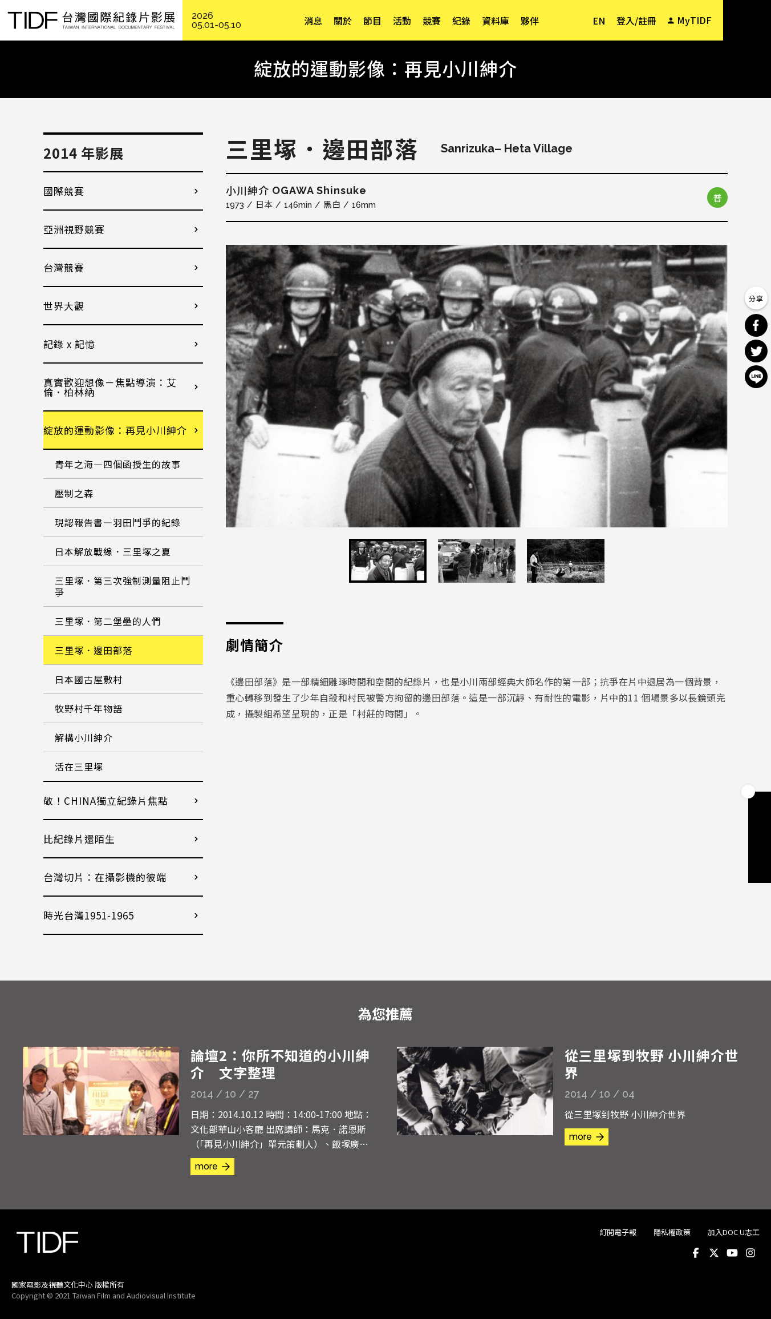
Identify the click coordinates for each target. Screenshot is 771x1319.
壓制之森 (74, 493)
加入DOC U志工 (734, 1232)
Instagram (750, 1253)
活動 (402, 20)
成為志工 (759, 848)
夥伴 (530, 20)
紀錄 (461, 20)
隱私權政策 (672, 1232)
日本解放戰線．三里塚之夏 (113, 551)
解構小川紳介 (84, 737)
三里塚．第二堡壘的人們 (108, 621)
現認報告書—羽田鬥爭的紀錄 (118, 522)
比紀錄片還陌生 (79, 839)
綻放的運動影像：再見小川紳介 (115, 430)
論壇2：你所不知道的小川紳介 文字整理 (280, 1063)
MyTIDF (694, 20)
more (206, 1166)
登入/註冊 (636, 20)
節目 (372, 20)
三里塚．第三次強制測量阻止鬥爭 (122, 586)
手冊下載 (759, 825)
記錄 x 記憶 (69, 344)
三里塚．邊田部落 (93, 650)
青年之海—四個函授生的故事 (118, 464)
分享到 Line (756, 376)
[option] (477, 386)
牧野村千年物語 (89, 708)
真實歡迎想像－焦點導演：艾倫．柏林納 (110, 387)
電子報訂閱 (759, 871)
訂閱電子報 (617, 1232)
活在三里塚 (79, 766)
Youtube (732, 1253)
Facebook (696, 1253)
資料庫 (495, 20)
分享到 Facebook (756, 325)
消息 (313, 20)
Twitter (714, 1253)
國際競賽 (63, 191)
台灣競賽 (63, 267)
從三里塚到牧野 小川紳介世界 (652, 1063)
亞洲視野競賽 (74, 229)
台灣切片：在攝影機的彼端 (105, 877)
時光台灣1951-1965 (88, 915)
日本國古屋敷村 (89, 679)
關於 (343, 20)
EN (599, 20)
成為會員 (759, 803)
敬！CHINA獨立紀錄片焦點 (105, 800)
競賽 (432, 20)
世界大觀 (63, 306)
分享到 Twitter (756, 351)
